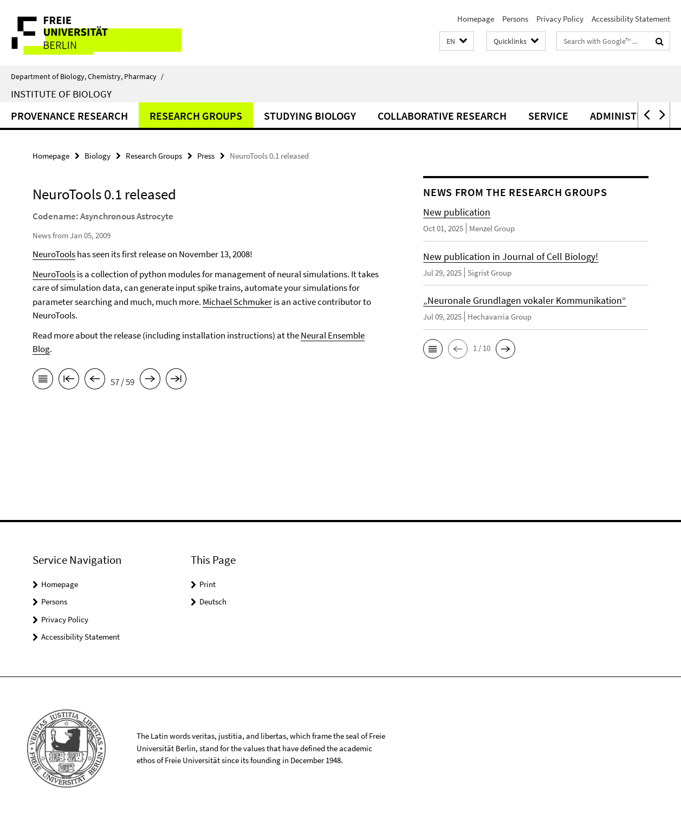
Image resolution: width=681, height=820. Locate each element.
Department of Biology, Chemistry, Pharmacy (87, 76)
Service (548, 115)
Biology (98, 156)
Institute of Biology (61, 93)
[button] (456, 41)
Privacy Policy (559, 19)
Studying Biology (310, 115)
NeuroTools (54, 254)
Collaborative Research (442, 115)
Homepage (475, 19)
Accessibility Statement (631, 19)
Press (206, 156)
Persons (515, 19)
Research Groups (196, 115)
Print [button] (207, 584)
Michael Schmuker (237, 302)
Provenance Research (69, 115)
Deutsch (212, 601)
